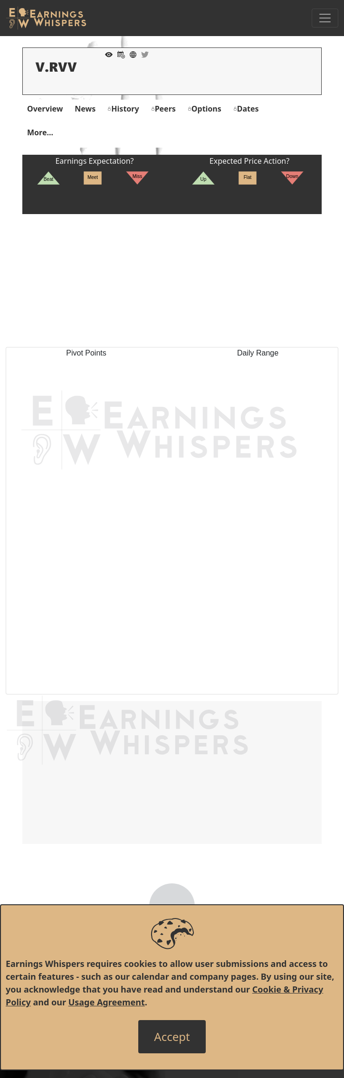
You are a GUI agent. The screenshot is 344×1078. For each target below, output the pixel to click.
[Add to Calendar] (119, 53)
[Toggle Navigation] (325, 18)
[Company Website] (130, 53)
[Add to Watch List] (106, 53)
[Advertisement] (172, 280)
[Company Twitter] (142, 53)
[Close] (171, 1036)
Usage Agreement (106, 1002)
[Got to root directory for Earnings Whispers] (46, 18)
